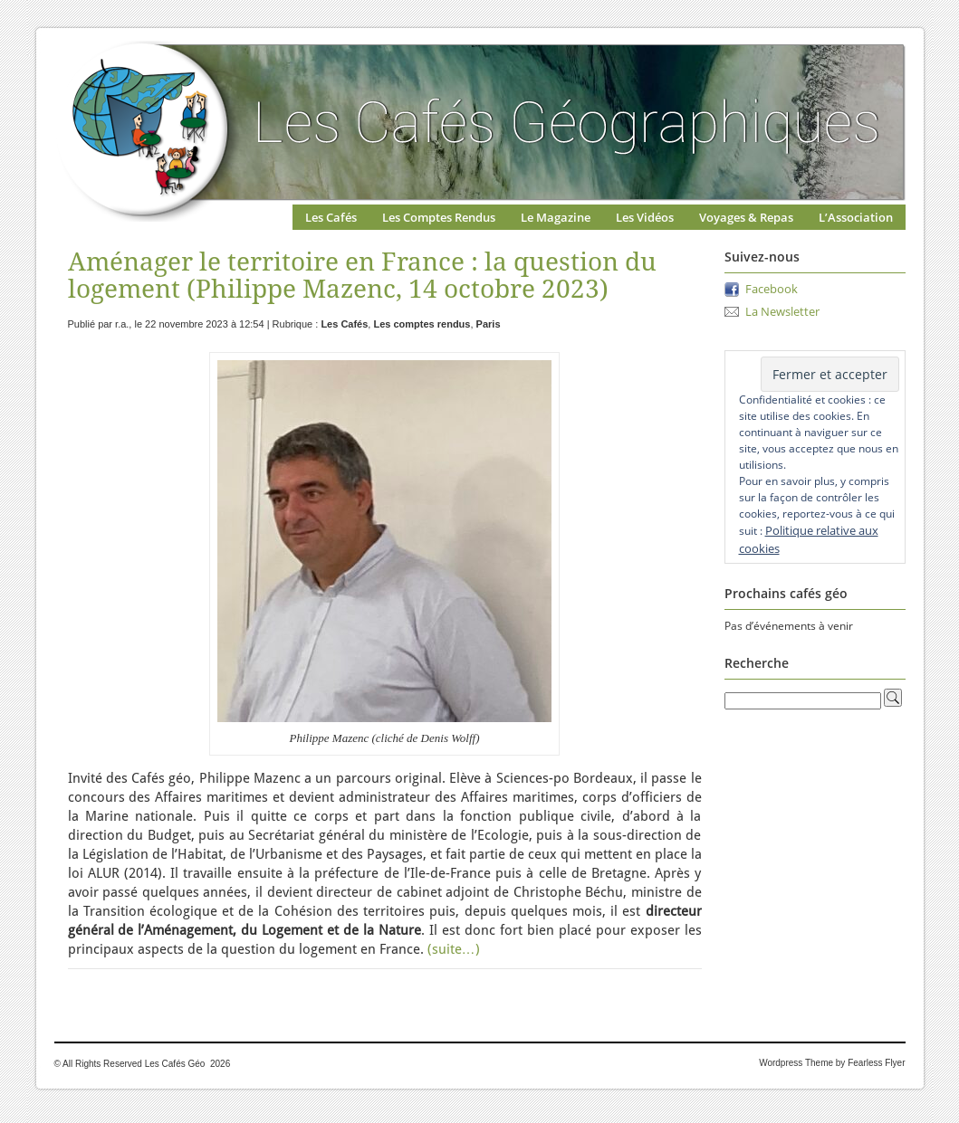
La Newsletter (782, 311)
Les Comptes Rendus (438, 217)
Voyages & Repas (746, 217)
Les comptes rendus (421, 324)
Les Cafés (331, 217)
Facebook (771, 289)
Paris (488, 324)
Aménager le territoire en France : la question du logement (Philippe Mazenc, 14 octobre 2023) (362, 275)
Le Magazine (555, 217)
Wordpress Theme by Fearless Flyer (832, 1063)
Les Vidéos (645, 217)
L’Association (856, 217)
